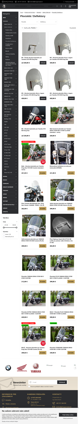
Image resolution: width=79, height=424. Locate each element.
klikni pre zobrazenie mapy (37, 405)
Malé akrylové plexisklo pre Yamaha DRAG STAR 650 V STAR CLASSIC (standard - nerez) (60, 130)
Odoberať (62, 382)
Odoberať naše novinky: (19, 385)
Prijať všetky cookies (67, 414)
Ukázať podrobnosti (68, 418)
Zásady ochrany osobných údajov (10, 421)
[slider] (4, 227)
